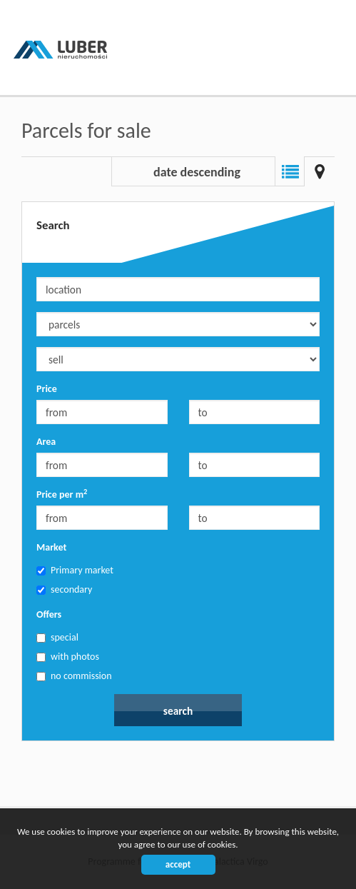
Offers (48, 614)
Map (320, 171)
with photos (67, 657)
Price (46, 389)
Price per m (61, 494)
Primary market (74, 570)
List (290, 171)
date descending (196, 172)
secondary (64, 589)
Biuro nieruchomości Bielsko (121, 780)
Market (51, 547)
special (57, 637)
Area (46, 442)
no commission (74, 676)
